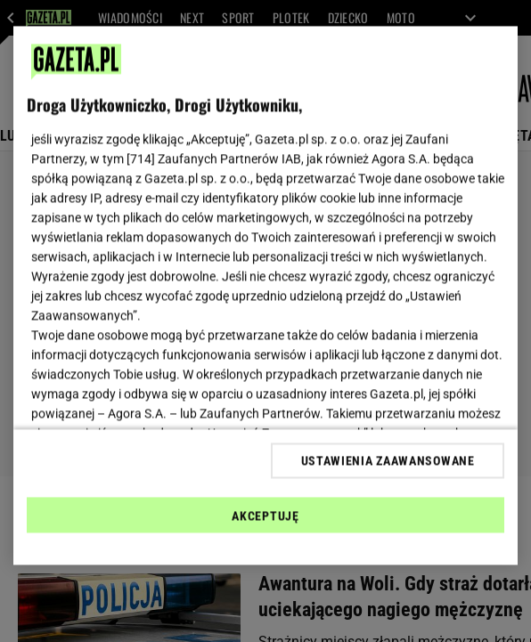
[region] (265, 296)
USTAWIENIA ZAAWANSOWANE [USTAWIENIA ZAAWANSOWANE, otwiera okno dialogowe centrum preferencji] (388, 460)
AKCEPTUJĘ (265, 515)
